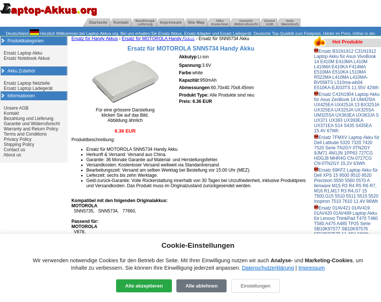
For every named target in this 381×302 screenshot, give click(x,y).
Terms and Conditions (25, 134)
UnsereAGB (269, 22)
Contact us (14, 149)
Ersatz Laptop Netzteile (27, 83)
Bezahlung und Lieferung (28, 118)
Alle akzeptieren (144, 286)
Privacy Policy (18, 139)
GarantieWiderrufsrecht (246, 22)
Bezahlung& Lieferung (145, 22)
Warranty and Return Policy (31, 128)
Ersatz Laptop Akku (23, 53)
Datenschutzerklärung (268, 268)
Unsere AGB (16, 108)
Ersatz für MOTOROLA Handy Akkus (158, 38)
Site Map (196, 22)
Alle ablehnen (201, 286)
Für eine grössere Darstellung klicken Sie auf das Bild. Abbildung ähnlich (125, 113)
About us (12, 155)
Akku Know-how (219, 22)
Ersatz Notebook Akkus (27, 58)
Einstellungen (255, 286)
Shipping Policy (19, 144)
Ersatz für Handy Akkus (94, 38)
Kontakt (121, 22)
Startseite (98, 22)
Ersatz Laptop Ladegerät (28, 88)
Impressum (171, 22)
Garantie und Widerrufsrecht (32, 123)
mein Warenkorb (290, 22)
